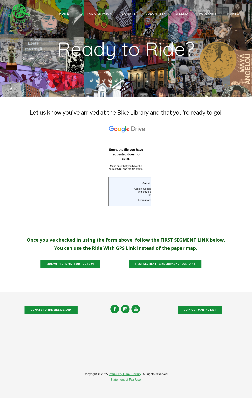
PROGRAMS (208, 13)
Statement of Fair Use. (126, 379)
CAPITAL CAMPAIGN (95, 13)
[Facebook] (114, 309)
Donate (129, 13)
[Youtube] (135, 309)
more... (233, 13)
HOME (64, 13)
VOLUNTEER (156, 13)
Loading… (126, 178)
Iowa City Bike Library (125, 374)
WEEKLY (182, 13)
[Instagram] (125, 309)
